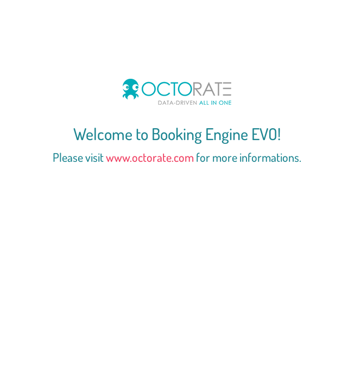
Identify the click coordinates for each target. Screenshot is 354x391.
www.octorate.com (150, 157)
